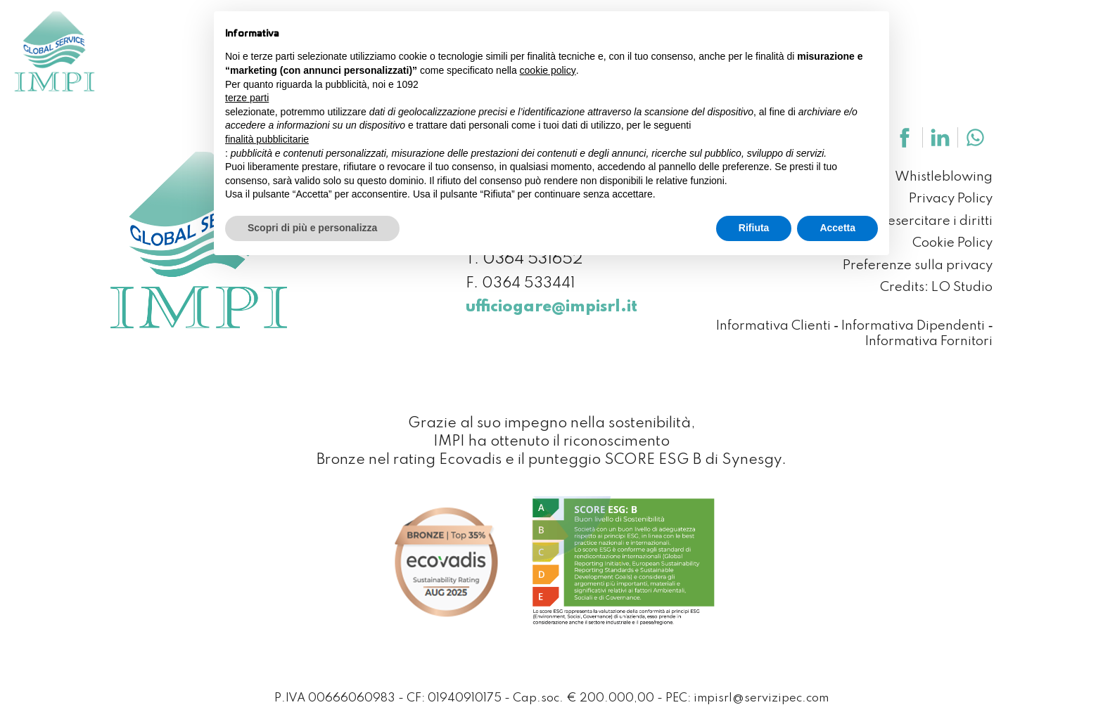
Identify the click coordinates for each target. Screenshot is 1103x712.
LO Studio (962, 288)
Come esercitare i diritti (920, 222)
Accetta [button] (837, 227)
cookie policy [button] (548, 70)
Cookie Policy (952, 244)
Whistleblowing (944, 177)
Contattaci (1028, 34)
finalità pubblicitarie (267, 139)
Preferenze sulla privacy (918, 266)
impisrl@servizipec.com (761, 698)
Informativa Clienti (773, 326)
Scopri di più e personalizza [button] (312, 227)
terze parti (247, 97)
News (951, 34)
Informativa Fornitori (929, 342)
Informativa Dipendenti (913, 326)
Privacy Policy (951, 199)
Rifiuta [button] (754, 227)
